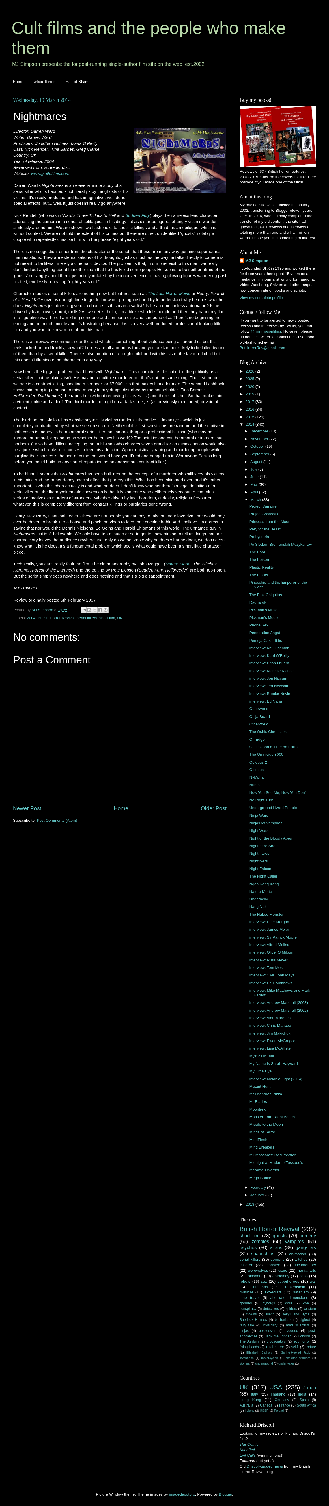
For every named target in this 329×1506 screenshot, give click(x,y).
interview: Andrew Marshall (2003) (278, 1002)
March (256, 499)
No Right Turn (261, 800)
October (257, 446)
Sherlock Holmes (253, 1320)
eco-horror (302, 1341)
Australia (246, 1405)
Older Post (214, 808)
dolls (288, 1303)
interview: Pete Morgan (269, 922)
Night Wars (258, 830)
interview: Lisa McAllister (270, 1048)
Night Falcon (260, 869)
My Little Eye (260, 1071)
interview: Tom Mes (266, 967)
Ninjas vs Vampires (266, 823)
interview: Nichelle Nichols (272, 671)
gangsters (306, 1247)
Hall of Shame (77, 81)
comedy (308, 1235)
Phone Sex (258, 625)
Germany (282, 1400)
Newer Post (27, 808)
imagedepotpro (182, 1494)
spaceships (262, 1253)
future (282, 1270)
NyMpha (256, 777)
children (246, 1265)
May (254, 484)
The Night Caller (263, 876)
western (310, 1309)
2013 (250, 1204)
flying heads (249, 1347)
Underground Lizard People (273, 807)
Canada (266, 1405)
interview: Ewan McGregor (272, 1041)
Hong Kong (250, 1400)
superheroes (288, 1281)
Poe (305, 1303)
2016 (250, 409)
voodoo (292, 1331)
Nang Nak (258, 906)
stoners (245, 1363)
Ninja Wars (258, 815)
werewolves (258, 1270)
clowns (251, 1314)
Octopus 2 (258, 762)
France (284, 1405)
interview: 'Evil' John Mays (272, 975)
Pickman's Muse (263, 610)
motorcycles (269, 1358)
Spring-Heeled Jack (295, 1352)
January (257, 1195)
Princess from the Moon (270, 521)
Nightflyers (258, 861)
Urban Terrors (44, 81)
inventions (247, 1358)
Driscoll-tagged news (265, 1466)
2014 (250, 424)
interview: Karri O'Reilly (269, 655)
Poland (279, 1410)
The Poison (259, 559)
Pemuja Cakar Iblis (265, 640)
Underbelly (258, 899)
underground (264, 1363)
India (302, 1394)
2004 (31, 618)
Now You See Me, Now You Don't (278, 792)
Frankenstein (294, 1287)
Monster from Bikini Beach (272, 1117)
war (313, 1281)
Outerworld (258, 709)
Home (18, 81)
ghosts (280, 1235)
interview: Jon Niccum (268, 678)
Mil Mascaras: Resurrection (273, 1155)
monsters (273, 1265)
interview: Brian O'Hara (269, 663)
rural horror (275, 1347)
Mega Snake (260, 1178)
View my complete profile (261, 298)
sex (264, 1281)
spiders (291, 1309)
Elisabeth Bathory (259, 1352)
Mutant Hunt (260, 1086)
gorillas (246, 1303)
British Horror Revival (56, 618)
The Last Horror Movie (169, 293)
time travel (249, 1297)
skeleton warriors (298, 1358)
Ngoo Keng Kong (264, 884)
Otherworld (258, 724)
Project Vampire (263, 506)
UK (120, 618)
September (260, 454)
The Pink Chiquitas (265, 595)
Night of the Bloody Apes (270, 838)
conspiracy (248, 1309)
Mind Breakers (261, 1147)
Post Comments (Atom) (57, 820)
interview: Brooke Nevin (269, 694)
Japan (309, 1387)
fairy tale (247, 1325)
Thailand (277, 1394)
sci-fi (295, 1347)
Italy (254, 1394)
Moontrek (257, 1109)
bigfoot (304, 1320)
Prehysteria (259, 536)
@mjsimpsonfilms (266, 331)
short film (107, 618)
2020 (250, 386)
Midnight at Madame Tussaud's (276, 1162)
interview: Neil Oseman (269, 648)
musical (246, 1292)
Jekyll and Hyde (295, 1314)
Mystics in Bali (261, 1056)
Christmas (259, 1287)
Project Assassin (263, 514)
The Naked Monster (266, 914)
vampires (294, 1241)
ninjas (244, 1331)
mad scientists (297, 1325)
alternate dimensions (289, 1297)
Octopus (256, 770)
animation (297, 1254)
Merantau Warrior (264, 1170)
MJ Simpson (256, 261)
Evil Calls (248, 1455)
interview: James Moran (270, 929)
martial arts (306, 1270)
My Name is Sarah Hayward (273, 1063)
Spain (304, 1400)
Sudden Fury (137, 215)
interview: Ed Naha (265, 701)
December (259, 431)
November (259, 439)
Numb (254, 785)
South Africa (306, 1405)
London (304, 1336)
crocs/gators (276, 1341)
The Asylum (249, 1341)
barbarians (283, 1320)
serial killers (87, 618)
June (255, 477)
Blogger (225, 1494)
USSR (264, 1410)
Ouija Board (259, 716)
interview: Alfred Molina (269, 945)
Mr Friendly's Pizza (265, 1094)
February (258, 1187)
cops (303, 1276)
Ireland (249, 1410)
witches (300, 1259)
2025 (250, 379)
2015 (250, 417)
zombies (260, 1241)
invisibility (270, 1325)
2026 (250, 371)
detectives (271, 1309)
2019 (250, 394)
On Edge (257, 739)
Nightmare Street (264, 846)
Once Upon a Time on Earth (273, 747)
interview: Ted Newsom (269, 686)
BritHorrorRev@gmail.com (262, 348)
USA (275, 1387)
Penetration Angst (264, 633)
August (256, 462)
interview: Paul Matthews (270, 983)
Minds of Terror (262, 1132)
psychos (248, 1247)
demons (277, 1259)
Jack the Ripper (278, 1336)
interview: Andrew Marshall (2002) (278, 1010)
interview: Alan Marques (270, 1018)
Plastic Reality (261, 567)
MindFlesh (258, 1140)
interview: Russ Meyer (268, 960)
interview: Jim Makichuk (270, 1033)
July (254, 469)
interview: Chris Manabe (270, 1025)
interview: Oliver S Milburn (272, 952)
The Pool (257, 552)
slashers (255, 1276)
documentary (305, 1265)
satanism (301, 1292)
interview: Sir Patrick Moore (273, 937)
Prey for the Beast (265, 529)
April (254, 492)
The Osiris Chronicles (268, 731)
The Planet (258, 575)
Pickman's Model (264, 617)
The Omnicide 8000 (266, 754)
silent (270, 1314)
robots (245, 1281)
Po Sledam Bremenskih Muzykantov (280, 544)
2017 (250, 401)
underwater (286, 1363)
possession (267, 1331)
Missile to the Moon (266, 1124)
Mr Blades (258, 1101)
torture (311, 1347)
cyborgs (269, 1303)
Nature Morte (178, 564)
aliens (276, 1247)
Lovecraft (273, 1292)
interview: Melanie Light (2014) (275, 1079)
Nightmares (259, 853)
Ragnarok (257, 602)
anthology (280, 1276)
